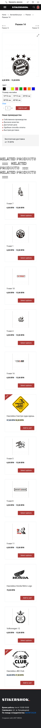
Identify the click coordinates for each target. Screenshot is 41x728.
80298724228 (30, 713)
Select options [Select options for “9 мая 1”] (26, 258)
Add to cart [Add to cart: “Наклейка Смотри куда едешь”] (27, 428)
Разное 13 (5, 28)
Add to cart (22, 108)
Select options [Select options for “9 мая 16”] (26, 385)
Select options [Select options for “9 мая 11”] (26, 555)
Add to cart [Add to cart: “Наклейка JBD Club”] (27, 683)
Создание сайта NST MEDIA (12, 718)
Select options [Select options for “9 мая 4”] (26, 343)
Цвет (4, 85)
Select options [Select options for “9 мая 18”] (26, 300)
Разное (28, 15)
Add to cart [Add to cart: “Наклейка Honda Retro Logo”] (27, 598)
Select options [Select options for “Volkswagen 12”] (26, 640)
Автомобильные (16, 15)
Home (4, 15)
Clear (4, 104)
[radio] (4, 88)
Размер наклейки (9, 92)
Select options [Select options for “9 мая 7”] (26, 215)
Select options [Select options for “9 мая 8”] (26, 513)
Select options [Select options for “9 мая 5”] (26, 470)
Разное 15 (35, 28)
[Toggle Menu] (5, 7)
